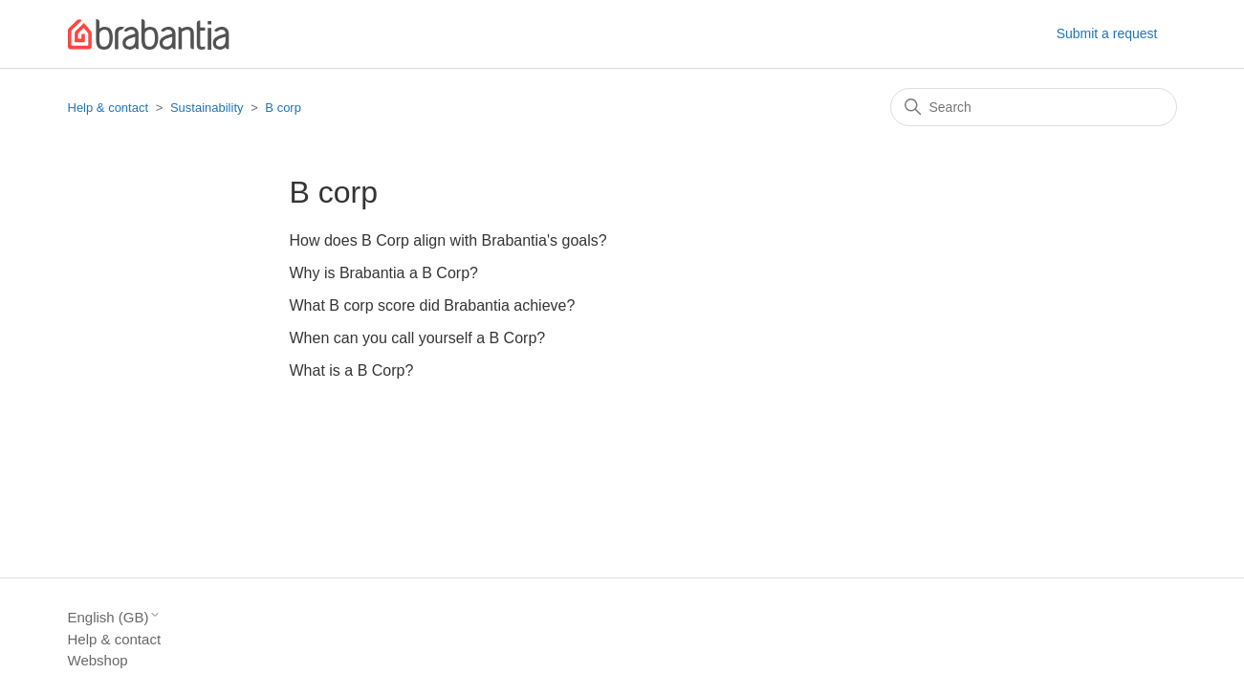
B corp (283, 107)
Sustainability (207, 107)
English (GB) (114, 617)
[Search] (1033, 107)
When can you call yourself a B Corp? (418, 338)
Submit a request (1107, 33)
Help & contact (108, 107)
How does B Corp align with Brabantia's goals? (448, 240)
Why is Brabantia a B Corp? (384, 273)
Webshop (98, 660)
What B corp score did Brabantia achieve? (433, 305)
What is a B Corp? (352, 370)
